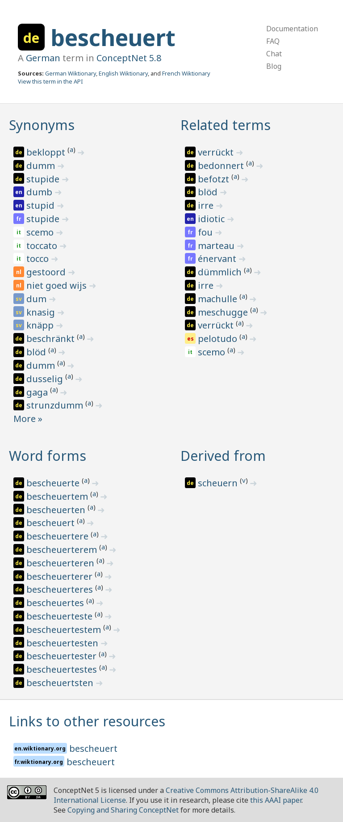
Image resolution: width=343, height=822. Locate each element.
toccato (42, 246)
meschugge (224, 312)
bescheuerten (57, 510)
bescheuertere (58, 536)
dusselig (45, 379)
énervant (218, 259)
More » (27, 419)
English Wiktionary (123, 73)
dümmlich (221, 272)
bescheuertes (56, 603)
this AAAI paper (275, 800)
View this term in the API (50, 81)
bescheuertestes (62, 669)
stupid (41, 205)
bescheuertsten (61, 683)
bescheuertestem (64, 630)
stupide (44, 179)
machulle (218, 299)
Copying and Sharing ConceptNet (123, 810)
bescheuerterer (60, 576)
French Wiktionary (186, 73)
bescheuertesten (63, 643)
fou (206, 232)
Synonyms (42, 125)
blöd (37, 352)
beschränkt (51, 339)
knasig (41, 312)
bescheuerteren (61, 563)
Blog (273, 66)
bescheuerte (54, 483)
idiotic (212, 219)
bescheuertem (58, 496)
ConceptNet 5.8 (128, 58)
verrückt (217, 152)
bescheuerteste (60, 616)
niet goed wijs (57, 285)
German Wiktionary (70, 73)
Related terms (225, 125)
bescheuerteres (60, 589)
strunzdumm (55, 405)
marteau (217, 246)
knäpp (41, 325)
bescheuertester (62, 656)
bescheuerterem (62, 550)
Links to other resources (87, 721)
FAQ (273, 41)
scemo (41, 232)
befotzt (214, 179)
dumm (41, 166)
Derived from (223, 456)
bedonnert (222, 166)
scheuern (219, 483)
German (43, 58)
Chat (274, 54)
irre (207, 205)
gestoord (47, 272)
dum (37, 299)
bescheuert (113, 37)
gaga (38, 392)
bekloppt (46, 152)
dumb (40, 192)
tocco (38, 259)
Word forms (47, 456)
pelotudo (218, 339)
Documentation (292, 29)
